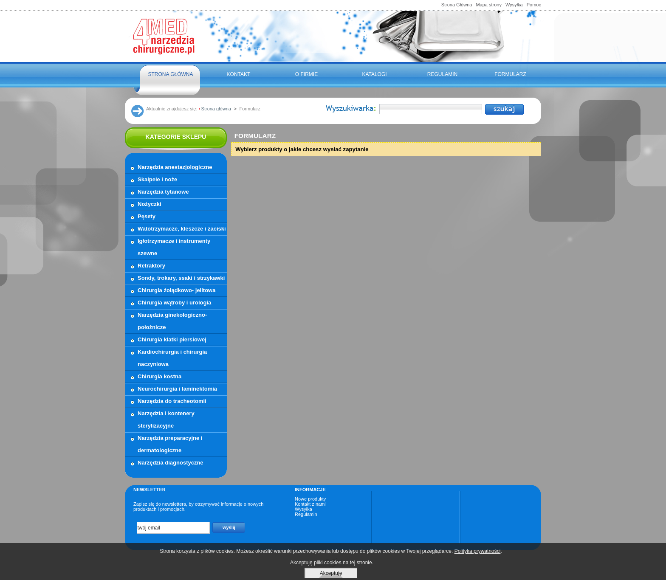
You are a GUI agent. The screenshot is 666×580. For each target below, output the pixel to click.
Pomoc (534, 4)
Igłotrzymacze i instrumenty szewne (174, 247)
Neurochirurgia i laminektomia (177, 389)
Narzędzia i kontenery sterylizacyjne (166, 419)
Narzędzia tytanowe (163, 192)
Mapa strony (489, 4)
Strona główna (170, 74)
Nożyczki (149, 204)
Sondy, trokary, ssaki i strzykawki (181, 278)
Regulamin (442, 74)
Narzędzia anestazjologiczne (175, 167)
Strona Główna (456, 4)
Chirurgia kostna (159, 376)
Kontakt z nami (310, 504)
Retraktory (151, 265)
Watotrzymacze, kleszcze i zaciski (182, 228)
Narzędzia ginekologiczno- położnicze (172, 321)
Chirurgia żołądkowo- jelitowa (176, 290)
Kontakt (239, 74)
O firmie (306, 74)
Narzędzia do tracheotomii (172, 401)
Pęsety (146, 216)
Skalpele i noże (157, 179)
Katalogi (374, 74)
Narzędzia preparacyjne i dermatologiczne (170, 444)
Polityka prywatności (477, 551)
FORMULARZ (510, 74)
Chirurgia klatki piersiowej (172, 339)
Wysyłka (514, 4)
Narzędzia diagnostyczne (170, 462)
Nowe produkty (310, 498)
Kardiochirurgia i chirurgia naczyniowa (172, 358)
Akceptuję (331, 573)
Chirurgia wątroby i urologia (174, 302)
